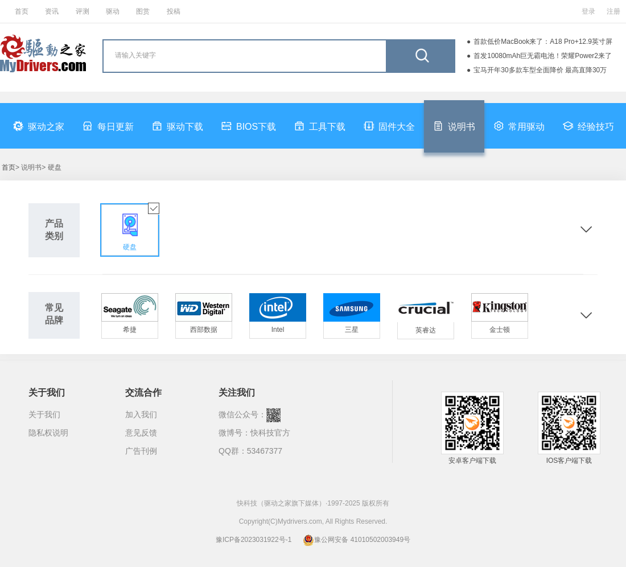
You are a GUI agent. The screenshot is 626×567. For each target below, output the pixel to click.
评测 (82, 11)
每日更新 (108, 126)
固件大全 (389, 126)
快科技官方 (270, 432)
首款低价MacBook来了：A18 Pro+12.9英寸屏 (542, 42)
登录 (588, 11)
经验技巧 (588, 126)
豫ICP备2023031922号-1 (253, 540)
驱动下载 (177, 126)
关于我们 (44, 414)
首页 (21, 11)
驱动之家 (38, 126)
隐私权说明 (48, 432)
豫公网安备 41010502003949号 (356, 540)
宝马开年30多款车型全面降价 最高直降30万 (540, 70)
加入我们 (141, 414)
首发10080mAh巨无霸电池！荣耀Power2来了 (542, 56)
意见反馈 (141, 432)
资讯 (52, 11)
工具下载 (319, 126)
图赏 (143, 11)
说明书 (454, 126)
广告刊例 (141, 450)
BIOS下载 (248, 126)
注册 (613, 11)
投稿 (173, 11)
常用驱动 (519, 126)
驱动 (113, 11)
